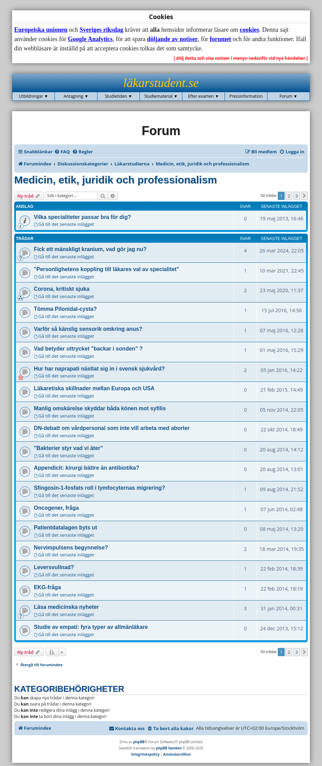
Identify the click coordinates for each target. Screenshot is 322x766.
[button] (304, 196)
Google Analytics (90, 39)
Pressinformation (246, 96)
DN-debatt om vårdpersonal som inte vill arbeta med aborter (112, 428)
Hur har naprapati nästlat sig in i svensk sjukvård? (99, 369)
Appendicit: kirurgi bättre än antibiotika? (86, 468)
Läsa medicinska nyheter (66, 607)
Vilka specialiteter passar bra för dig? (82, 217)
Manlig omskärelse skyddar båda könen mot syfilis (100, 408)
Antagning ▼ (76, 96)
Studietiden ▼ (118, 96)
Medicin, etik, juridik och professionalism (115, 179)
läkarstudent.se (161, 83)
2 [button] (288, 196)
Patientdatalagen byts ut (65, 527)
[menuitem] (62, 151)
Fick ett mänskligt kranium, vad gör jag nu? (90, 249)
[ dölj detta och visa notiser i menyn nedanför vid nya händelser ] (241, 58)
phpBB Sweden (169, 748)
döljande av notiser (172, 39)
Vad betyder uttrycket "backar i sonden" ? (88, 349)
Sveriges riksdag (101, 29)
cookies (249, 29)
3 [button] (296, 196)
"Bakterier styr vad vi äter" (68, 448)
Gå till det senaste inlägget (64, 224)
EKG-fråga (47, 587)
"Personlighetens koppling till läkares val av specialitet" (106, 269)
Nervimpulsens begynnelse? (71, 547)
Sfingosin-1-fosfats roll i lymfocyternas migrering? (99, 488)
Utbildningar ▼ (33, 96)
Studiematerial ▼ (161, 96)
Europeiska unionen (40, 29)
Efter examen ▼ (203, 96)
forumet (220, 39)
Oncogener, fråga (56, 508)
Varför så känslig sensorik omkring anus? (88, 329)
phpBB (138, 741)
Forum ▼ (288, 96)
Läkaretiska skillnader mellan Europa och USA (94, 388)
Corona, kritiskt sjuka (61, 289)
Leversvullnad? (54, 567)
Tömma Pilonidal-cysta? (65, 309)
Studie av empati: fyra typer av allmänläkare (91, 627)
